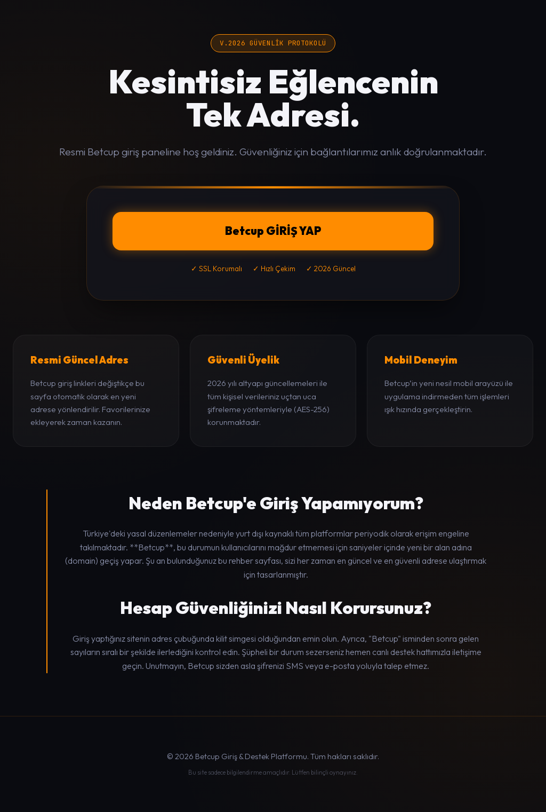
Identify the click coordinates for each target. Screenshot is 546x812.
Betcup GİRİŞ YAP (273, 231)
